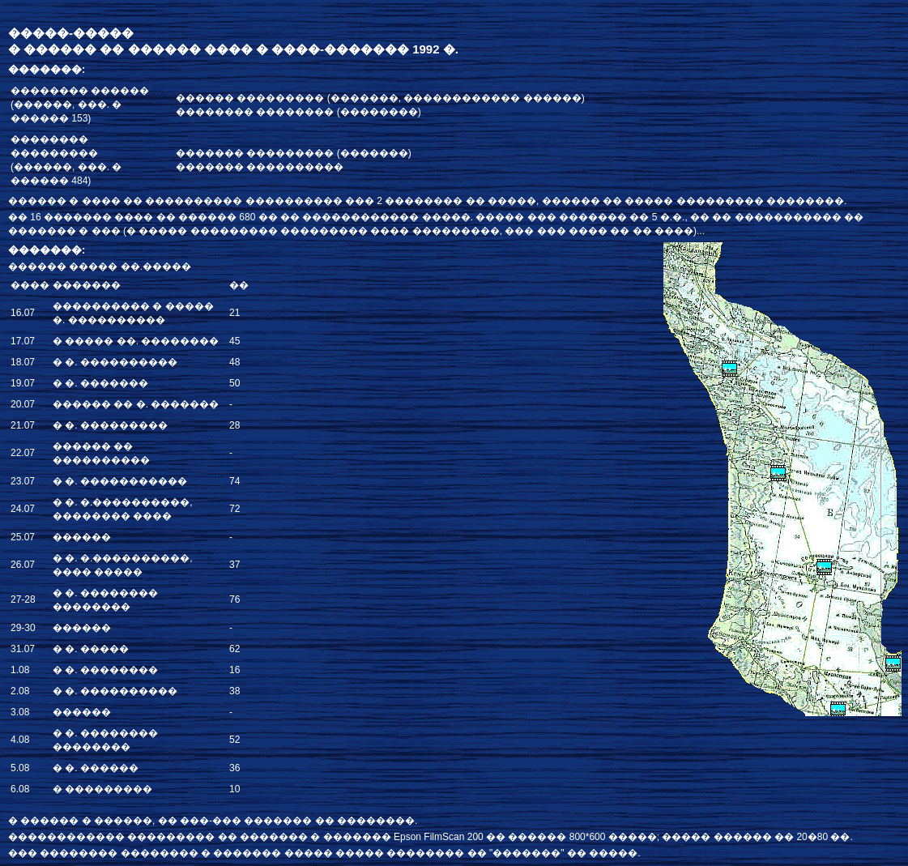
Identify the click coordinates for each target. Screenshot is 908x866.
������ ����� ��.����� (99, 266)
